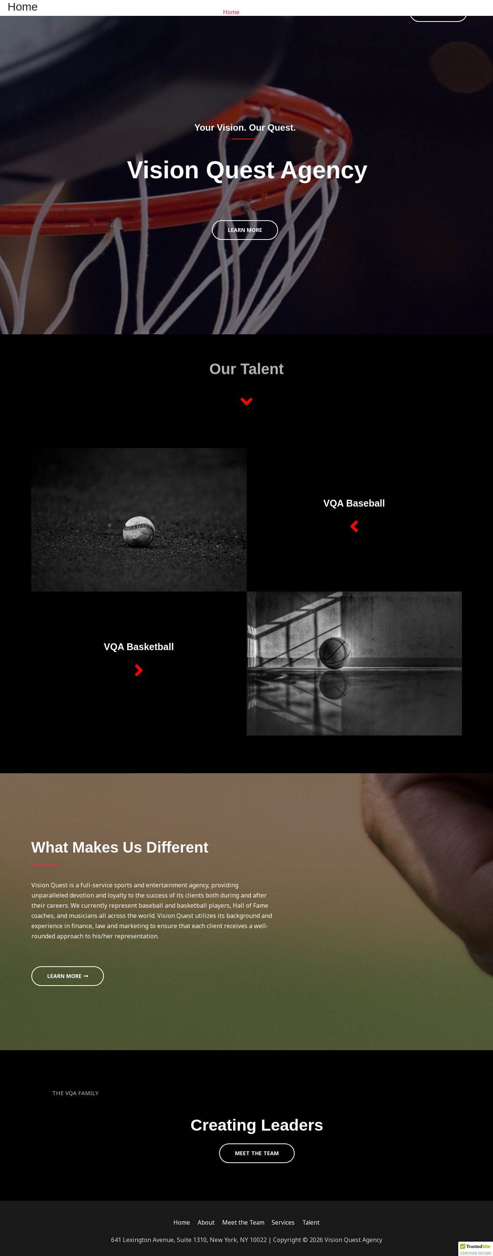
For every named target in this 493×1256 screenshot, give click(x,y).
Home (231, 12)
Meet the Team (302, 12)
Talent (380, 12)
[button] (438, 12)
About (260, 12)
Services (347, 12)
